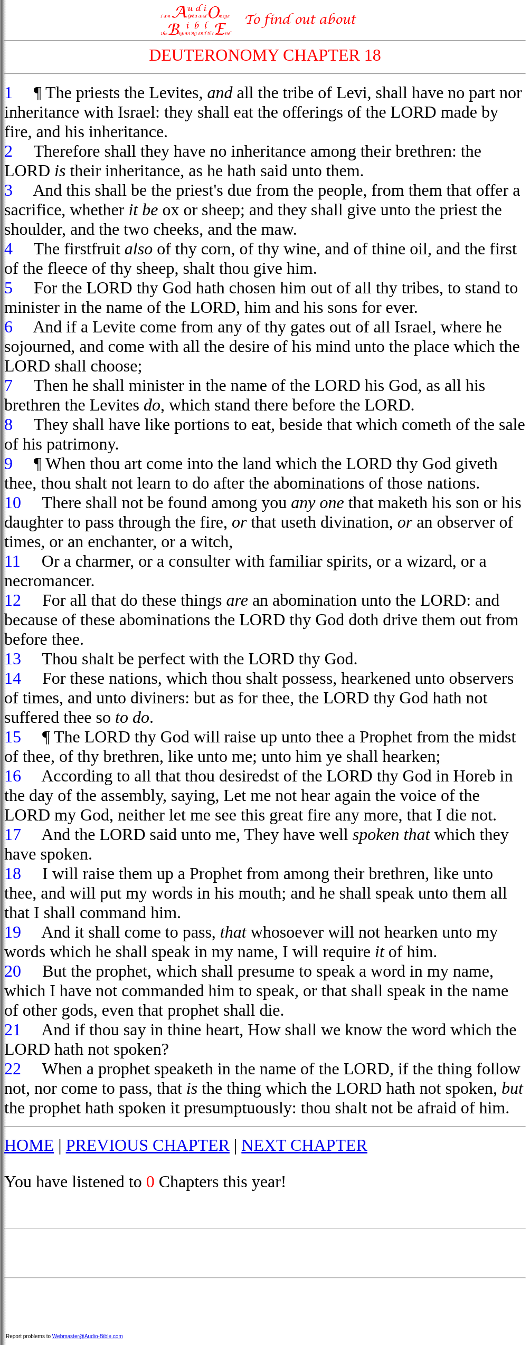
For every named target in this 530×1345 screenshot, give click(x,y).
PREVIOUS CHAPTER (148, 1145)
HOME (29, 1145)
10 (12, 502)
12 (12, 599)
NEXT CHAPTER (304, 1145)
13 (12, 658)
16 (12, 775)
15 (12, 736)
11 (12, 560)
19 (12, 931)
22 (12, 1068)
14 (12, 678)
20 (12, 970)
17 (12, 834)
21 (12, 1029)
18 (12, 873)
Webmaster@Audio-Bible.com (87, 1336)
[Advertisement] (265, 1253)
